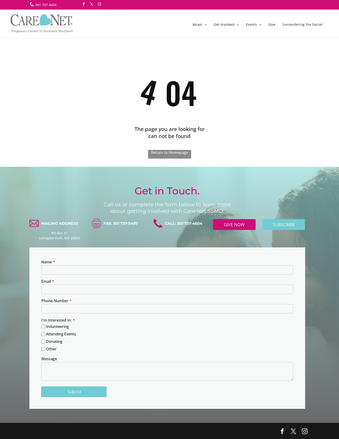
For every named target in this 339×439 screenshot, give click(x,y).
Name (46, 262)
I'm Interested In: (56, 320)
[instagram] (99, 5)
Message (49, 358)
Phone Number (54, 300)
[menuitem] (200, 24)
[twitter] (91, 5)
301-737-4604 (45, 5)
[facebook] (83, 5)
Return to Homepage (169, 152)
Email (46, 281)
